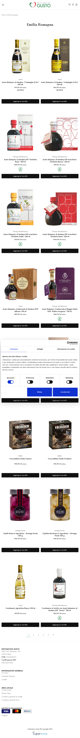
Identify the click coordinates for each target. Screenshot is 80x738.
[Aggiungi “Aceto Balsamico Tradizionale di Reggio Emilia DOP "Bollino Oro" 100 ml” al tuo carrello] (20, 400)
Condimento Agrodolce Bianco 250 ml (20, 608)
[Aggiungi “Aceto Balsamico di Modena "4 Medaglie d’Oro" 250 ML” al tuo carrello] (59, 101)
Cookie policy (6, 690)
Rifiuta (39, 392)
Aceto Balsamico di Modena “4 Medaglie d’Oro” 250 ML (59, 83)
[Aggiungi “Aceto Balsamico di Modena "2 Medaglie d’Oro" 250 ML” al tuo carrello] (20, 101)
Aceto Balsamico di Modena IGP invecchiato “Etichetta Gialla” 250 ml (20, 235)
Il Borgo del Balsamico (20, 157)
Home (4, 15)
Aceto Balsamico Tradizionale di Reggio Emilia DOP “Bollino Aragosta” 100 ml (59, 310)
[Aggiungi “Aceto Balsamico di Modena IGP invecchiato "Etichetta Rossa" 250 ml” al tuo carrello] (59, 251)
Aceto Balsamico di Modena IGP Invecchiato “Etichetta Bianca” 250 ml (60, 160)
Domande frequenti (8, 676)
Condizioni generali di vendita (12, 696)
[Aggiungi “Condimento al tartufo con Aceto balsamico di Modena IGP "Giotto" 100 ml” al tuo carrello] (59, 625)
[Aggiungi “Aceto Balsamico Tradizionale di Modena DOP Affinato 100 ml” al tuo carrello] (20, 325)
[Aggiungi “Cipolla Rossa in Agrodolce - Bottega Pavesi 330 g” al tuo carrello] (20, 550)
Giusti (20, 79)
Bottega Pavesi (20, 531)
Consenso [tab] (14, 349)
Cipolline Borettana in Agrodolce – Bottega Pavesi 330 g (60, 534)
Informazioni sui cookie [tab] (66, 349)
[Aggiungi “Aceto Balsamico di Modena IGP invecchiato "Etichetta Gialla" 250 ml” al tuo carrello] (20, 251)
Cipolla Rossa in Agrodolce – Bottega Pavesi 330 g (20, 534)
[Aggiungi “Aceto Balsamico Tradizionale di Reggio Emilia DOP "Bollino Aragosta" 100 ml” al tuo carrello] (59, 325)
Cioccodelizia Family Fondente (59, 459)
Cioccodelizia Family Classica (20, 459)
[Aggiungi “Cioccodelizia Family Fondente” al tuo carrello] (59, 475)
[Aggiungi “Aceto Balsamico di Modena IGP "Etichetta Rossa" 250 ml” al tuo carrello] (20, 176)
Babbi (20, 456)
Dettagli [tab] (40, 349)
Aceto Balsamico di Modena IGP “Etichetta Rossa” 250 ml (20, 160)
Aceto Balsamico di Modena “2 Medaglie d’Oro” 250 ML (20, 83)
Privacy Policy (6, 693)
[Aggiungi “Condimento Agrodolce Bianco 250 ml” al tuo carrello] (20, 625)
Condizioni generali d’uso (11, 700)
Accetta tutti (65, 392)
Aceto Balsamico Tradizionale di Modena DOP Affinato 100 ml (20, 310)
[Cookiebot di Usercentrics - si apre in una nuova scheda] (68, 343)
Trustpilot (5, 715)
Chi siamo (5, 673)
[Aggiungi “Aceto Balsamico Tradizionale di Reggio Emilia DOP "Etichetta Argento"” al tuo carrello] (59, 400)
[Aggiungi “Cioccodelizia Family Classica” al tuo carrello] (20, 475)
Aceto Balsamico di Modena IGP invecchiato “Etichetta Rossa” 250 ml (60, 235)
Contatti (4, 679)
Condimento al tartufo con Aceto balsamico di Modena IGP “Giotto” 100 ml (59, 609)
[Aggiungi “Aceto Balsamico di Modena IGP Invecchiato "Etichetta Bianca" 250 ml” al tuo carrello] (59, 176)
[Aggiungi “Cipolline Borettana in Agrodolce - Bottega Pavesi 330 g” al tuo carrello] (59, 550)
